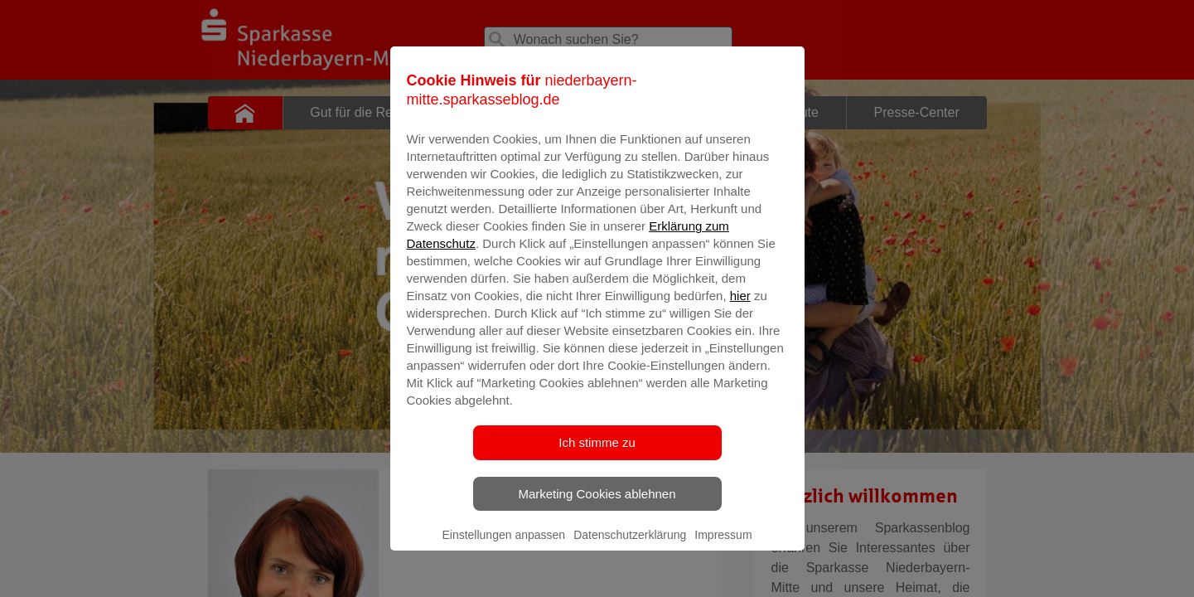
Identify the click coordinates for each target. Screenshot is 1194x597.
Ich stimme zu (597, 464)
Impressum (723, 556)
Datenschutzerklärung (629, 556)
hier (740, 317)
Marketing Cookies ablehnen (596, 515)
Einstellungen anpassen (503, 556)
